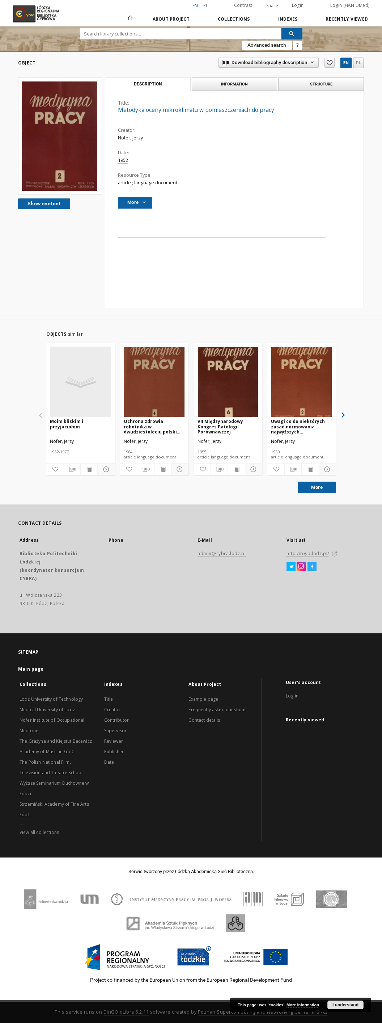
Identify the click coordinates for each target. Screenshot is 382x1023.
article (124, 183)
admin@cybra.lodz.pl (222, 553)
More (317, 487)
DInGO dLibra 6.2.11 (126, 1012)
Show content (44, 203)
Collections (234, 19)
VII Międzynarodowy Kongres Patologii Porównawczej (220, 426)
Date (109, 762)
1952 (123, 160)
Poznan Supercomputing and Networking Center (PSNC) (262, 1012)
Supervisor (115, 731)
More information (302, 1005)
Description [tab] (148, 84)
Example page (203, 699)
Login (298, 5)
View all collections (39, 832)
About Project (171, 19)
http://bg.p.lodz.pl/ (307, 553)
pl (205, 5)
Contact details (204, 720)
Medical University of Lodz (47, 710)
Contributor (116, 720)
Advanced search (266, 45)
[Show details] (105, 469)
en (346, 62)
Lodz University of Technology (51, 699)
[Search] (291, 33)
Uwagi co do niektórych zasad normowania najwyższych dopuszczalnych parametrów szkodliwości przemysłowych (300, 426)
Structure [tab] (321, 84)
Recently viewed (347, 19)
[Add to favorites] (54, 469)
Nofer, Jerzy (130, 138)
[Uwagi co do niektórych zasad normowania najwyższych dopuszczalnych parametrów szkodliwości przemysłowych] (301, 382)
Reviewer (113, 741)
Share (272, 6)
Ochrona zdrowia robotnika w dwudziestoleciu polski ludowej (150, 426)
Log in (292, 696)
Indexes (288, 19)
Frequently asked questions (217, 710)
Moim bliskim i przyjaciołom (66, 423)
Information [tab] (234, 84)
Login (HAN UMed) (349, 5)
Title (108, 699)
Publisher (114, 752)
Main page (31, 669)
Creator (112, 710)
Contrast (243, 5)
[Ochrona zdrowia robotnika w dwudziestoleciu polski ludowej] (154, 382)
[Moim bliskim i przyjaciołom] (80, 382)
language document (155, 183)
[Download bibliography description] (71, 469)
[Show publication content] (89, 469)
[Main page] (130, 15)
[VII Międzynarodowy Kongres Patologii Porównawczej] (228, 382)
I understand (345, 1004)
